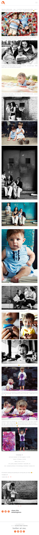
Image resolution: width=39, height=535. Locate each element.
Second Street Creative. (21, 525)
